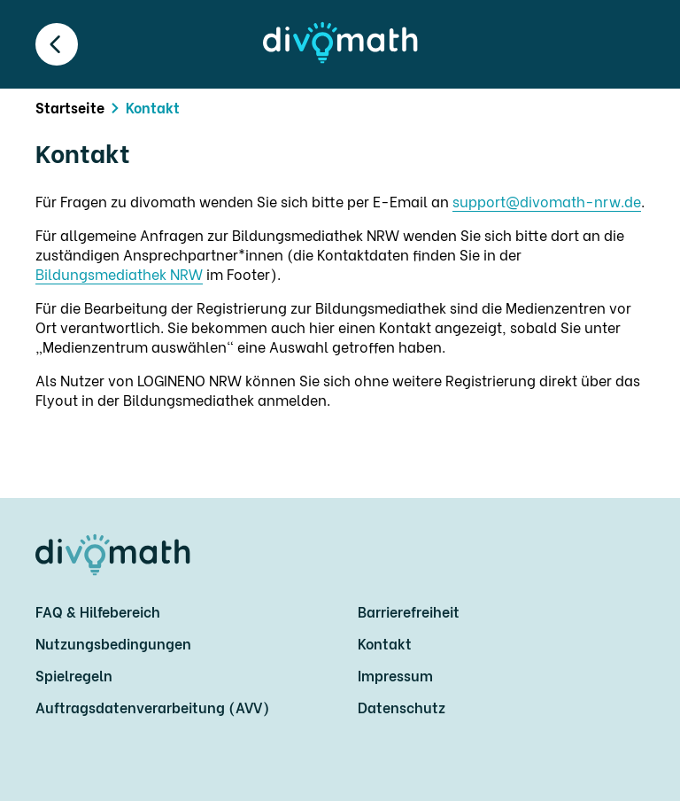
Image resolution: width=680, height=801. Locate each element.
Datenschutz (401, 706)
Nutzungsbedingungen (113, 643)
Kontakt (385, 643)
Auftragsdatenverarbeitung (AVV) (152, 706)
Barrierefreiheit (409, 611)
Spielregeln (73, 675)
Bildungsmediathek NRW (119, 273)
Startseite (69, 107)
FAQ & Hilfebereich (97, 611)
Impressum (395, 675)
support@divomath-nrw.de (546, 201)
